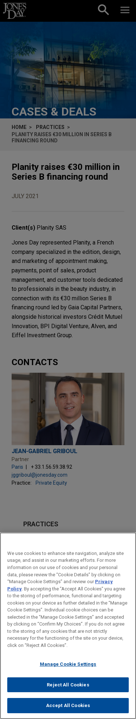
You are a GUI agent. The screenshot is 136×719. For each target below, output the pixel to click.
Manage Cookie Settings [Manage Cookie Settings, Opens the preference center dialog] (68, 664)
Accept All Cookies (68, 705)
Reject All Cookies (68, 684)
